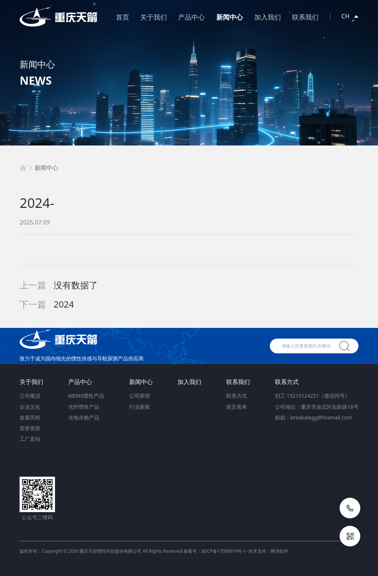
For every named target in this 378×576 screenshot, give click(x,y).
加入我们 (267, 17)
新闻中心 (229, 17)
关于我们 (153, 17)
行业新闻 (139, 406)
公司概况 (30, 395)
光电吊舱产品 (83, 417)
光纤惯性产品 (83, 406)
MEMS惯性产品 (86, 395)
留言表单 (236, 406)
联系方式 (236, 395)
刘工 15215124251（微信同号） (312, 395)
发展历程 (30, 417)
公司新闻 (139, 395)
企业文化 (30, 406)
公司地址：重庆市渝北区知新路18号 (316, 406)
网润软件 (279, 551)
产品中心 (191, 17)
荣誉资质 (30, 428)
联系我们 (305, 17)
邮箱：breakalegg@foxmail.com (313, 417)
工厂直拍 (30, 438)
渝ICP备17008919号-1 (223, 551)
